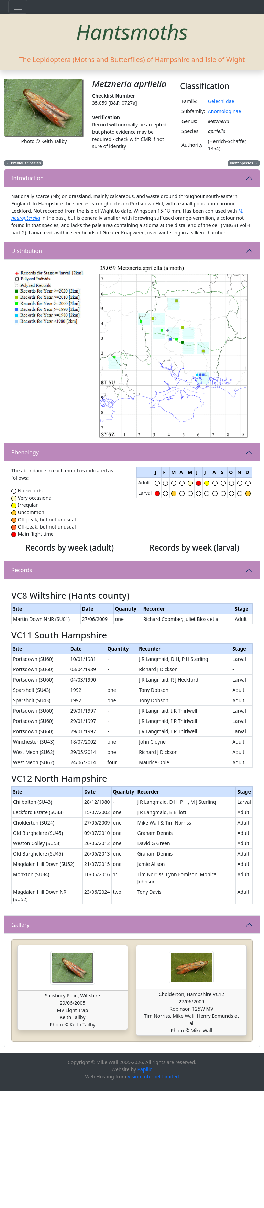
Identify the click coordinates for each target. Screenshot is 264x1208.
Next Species (243, 163)
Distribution (26, 251)
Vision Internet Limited (153, 1193)
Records (21, 628)
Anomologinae (224, 111)
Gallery (20, 1041)
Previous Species (24, 163)
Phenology (25, 452)
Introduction (27, 178)
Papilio (145, 1186)
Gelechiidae (221, 101)
